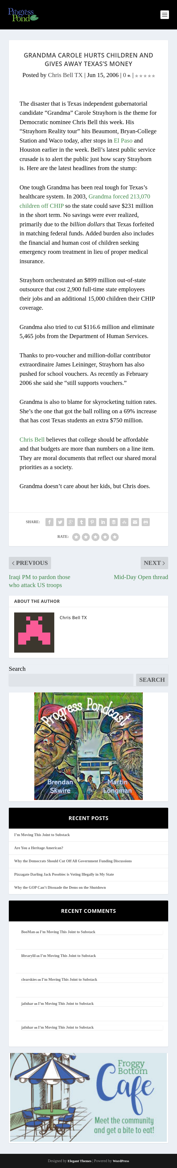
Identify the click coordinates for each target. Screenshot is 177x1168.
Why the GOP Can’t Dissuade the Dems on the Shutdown (60, 888)
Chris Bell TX (65, 75)
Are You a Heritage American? (38, 848)
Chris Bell (32, 439)
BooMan (28, 932)
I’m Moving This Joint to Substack (42, 835)
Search (17, 668)
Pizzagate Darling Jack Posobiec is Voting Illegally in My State (64, 874)
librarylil (28, 956)
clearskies (29, 980)
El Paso (123, 140)
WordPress (121, 1161)
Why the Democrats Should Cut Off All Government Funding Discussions (73, 861)
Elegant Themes (79, 1161)
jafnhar (27, 1004)
